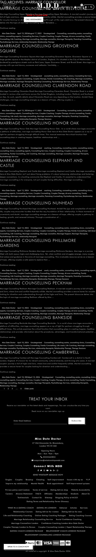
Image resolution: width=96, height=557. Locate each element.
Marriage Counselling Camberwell (39, 352)
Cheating (40, 480)
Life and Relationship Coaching (18, 516)
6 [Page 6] (21, 389)
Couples (19, 480)
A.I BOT (6, 19)
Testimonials (23, 498)
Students (74, 494)
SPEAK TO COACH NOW (37, 15)
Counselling (61, 33)
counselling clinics (66, 76)
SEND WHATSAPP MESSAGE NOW (48, 475)
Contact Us (37, 498)
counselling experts (13, 36)
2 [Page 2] (8, 389)
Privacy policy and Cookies (17, 490)
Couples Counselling (24, 79)
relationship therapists (28, 42)
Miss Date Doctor (8, 33)
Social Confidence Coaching (69, 519)
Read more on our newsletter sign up (48, 411)
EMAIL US (52, 19)
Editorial (63, 508)
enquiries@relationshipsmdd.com (48, 460)
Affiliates (48, 494)
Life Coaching (15, 39)
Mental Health (37, 484)
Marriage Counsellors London (24, 523)
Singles (9, 480)
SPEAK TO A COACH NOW (18, 547)
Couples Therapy (61, 36)
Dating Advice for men (72, 512)
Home (5, 15)
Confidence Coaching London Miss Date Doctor (62, 523)
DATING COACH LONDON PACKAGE (26, 531)
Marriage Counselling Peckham (36, 282)
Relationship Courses (23, 512)
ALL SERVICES (17, 15)
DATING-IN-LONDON (46, 508)
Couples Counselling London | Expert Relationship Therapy (65, 527)
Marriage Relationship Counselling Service (33, 519)
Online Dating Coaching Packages (50, 516)
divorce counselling (76, 36)
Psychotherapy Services (9, 42)
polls (71, 19)
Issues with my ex (75, 480)
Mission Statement (24, 494)
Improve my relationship (17, 484)
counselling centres (85, 148)
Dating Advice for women (47, 512)
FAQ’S (82, 15)
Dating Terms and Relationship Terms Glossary (48, 501)
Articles (73, 508)
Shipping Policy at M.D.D (66, 498)
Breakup (29, 480)
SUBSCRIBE (16, 19)
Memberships (62, 494)
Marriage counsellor (48, 39)
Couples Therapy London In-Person (19, 527)
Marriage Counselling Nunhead (36, 203)
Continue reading (7, 28)
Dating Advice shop (59, 490)
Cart (77, 7)
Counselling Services (30, 36)
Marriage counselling (30, 39)
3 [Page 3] (12, 389)
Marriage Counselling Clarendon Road (45, 85)
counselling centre (74, 33)
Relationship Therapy (46, 42)
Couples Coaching (46, 36)
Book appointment (55, 484)
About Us (86, 494)
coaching (47, 148)
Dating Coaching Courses (80, 516)
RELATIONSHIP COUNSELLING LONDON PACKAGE (48, 535)
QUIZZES (62, 19)
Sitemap (48, 498)
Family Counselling (54, 79)
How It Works (70, 15)
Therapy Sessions (44, 119)
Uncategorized (49, 33)
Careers (9, 494)
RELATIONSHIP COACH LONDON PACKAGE (65, 531)
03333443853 (48, 457)
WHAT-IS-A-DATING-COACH (21, 508)
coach (46, 270)
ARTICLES (55, 15)
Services (84, 508)
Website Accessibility (80, 490)
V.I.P (88, 480)
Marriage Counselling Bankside (36, 317)
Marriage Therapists (65, 39)
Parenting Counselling (82, 39)
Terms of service (40, 490)
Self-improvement (56, 480)
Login (65, 7)
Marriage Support (64, 234)
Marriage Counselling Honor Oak (39, 123)
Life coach (14, 116)
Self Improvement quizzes (78, 484)
